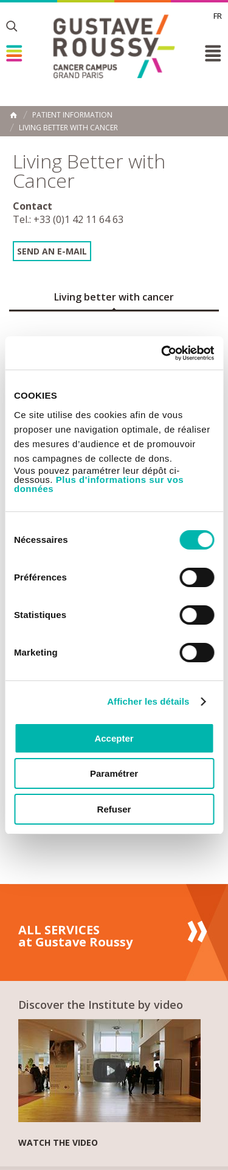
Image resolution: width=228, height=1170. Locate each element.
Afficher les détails (148, 701)
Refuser (114, 809)
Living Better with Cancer (68, 127)
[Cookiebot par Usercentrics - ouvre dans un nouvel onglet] (162, 353)
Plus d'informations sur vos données (99, 484)
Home (13, 115)
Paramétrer (114, 773)
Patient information (72, 115)
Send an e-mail (52, 251)
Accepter (113, 738)
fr (217, 15)
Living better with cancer (114, 297)
